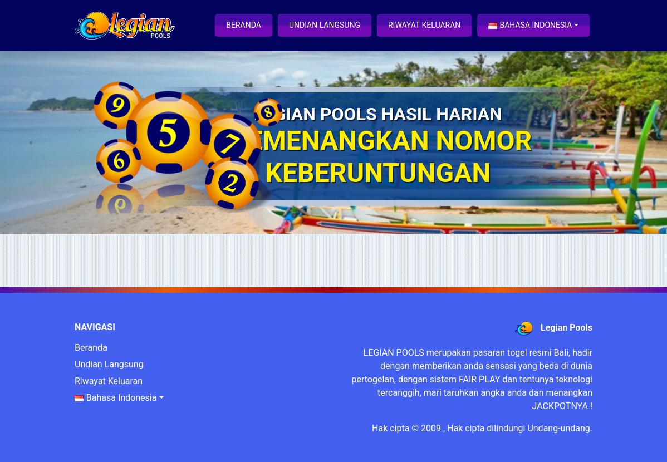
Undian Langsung (324, 25)
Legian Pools (566, 327)
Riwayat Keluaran (424, 25)
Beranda (243, 25)
